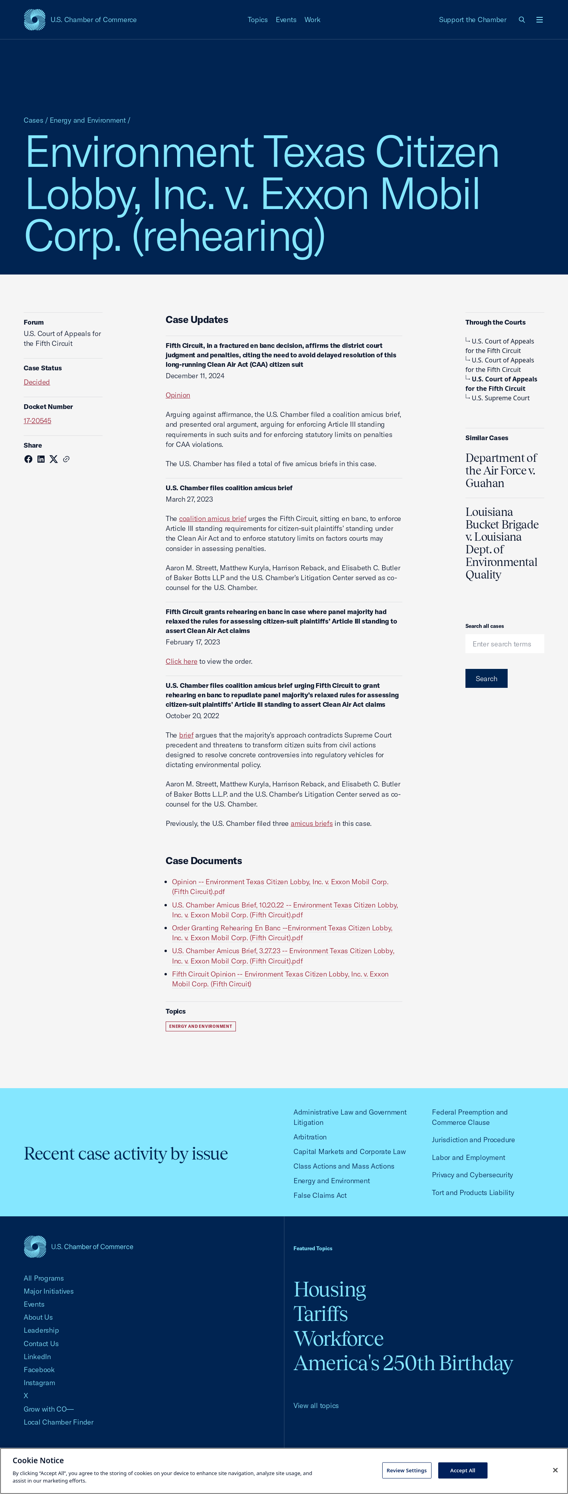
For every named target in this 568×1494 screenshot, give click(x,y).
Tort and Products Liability (473, 1192)
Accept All (463, 1469)
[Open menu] (539, 19)
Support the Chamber (472, 19)
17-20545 (37, 420)
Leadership (41, 1330)
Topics (258, 19)
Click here (181, 661)
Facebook (39, 1369)
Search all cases (484, 626)
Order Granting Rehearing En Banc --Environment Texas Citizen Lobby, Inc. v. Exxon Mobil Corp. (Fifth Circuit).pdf (282, 932)
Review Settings (407, 1469)
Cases (33, 120)
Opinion (178, 395)
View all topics (316, 1405)
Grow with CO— (49, 1409)
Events (286, 19)
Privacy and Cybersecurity (472, 1174)
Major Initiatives (49, 1291)
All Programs (44, 1278)
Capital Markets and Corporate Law (349, 1151)
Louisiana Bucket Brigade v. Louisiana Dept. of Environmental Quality (501, 543)
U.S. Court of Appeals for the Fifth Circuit (499, 346)
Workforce (338, 1338)
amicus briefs (312, 823)
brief (186, 735)
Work (313, 19)
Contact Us (41, 1343)
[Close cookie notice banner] (555, 1470)
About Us (38, 1317)
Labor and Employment (468, 1157)
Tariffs (320, 1314)
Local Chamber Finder (58, 1422)
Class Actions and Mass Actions (343, 1166)
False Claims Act (320, 1195)
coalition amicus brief (212, 518)
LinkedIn (37, 1356)
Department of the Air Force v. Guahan (501, 470)
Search (486, 678)
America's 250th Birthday (403, 1363)
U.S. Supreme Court (497, 398)
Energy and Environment (88, 120)
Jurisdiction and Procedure (473, 1139)
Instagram (39, 1382)
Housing (329, 1289)
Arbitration (310, 1136)
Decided (37, 382)
